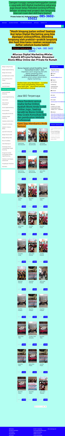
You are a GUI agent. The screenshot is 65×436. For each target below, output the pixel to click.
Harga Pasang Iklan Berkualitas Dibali (31, 172)
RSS (48, 429)
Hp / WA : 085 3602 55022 (41, 49)
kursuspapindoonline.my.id (40, 430)
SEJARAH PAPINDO (13, 22)
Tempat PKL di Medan (7, 124)
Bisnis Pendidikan (6, 140)
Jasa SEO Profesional (7, 131)
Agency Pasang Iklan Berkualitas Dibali (31, 145)
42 (43, 406)
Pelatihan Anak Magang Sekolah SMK (7, 159)
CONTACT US (44, 22)
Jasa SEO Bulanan (6, 83)
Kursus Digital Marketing (8, 107)
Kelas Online (5, 99)
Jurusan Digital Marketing (8, 96)
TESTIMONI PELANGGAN (26, 22)
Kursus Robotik (5, 110)
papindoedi (53, 97)
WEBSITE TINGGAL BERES (6, 128)
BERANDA (4, 22)
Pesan (24, 151)
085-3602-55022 (41, 17)
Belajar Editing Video (7, 137)
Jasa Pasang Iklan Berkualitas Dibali (41, 145)
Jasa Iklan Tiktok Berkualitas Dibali (31, 338)
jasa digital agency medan (8, 75)
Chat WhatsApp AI (6, 143)
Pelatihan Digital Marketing (6, 117)
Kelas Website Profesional (5, 103)
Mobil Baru (4, 166)
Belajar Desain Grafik (7, 134)
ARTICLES (36, 22)
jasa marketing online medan (7, 79)
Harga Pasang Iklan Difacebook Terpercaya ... (21, 145)
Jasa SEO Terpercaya (7, 89)
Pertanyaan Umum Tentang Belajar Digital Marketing (7, 148)
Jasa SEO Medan (6, 86)
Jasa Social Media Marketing (6, 93)
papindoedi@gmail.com (56, 77)
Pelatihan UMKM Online (7, 121)
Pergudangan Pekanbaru (8, 163)
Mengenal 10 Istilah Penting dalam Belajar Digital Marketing (7, 154)
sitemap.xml (53, 429)
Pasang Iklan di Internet (7, 113)
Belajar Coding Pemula (7, 66)
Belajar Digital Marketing (8, 69)
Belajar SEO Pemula (6, 72)
